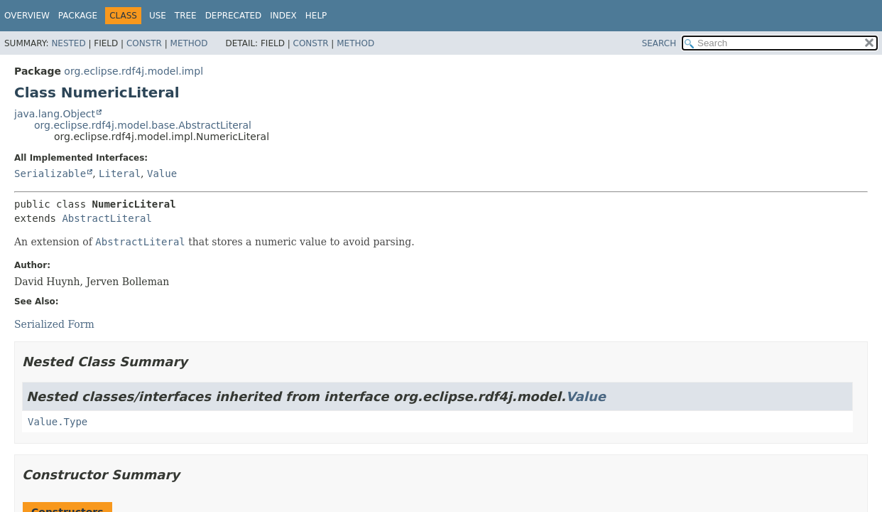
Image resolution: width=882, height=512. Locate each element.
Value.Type (57, 421)
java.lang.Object (54, 113)
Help (316, 16)
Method (189, 43)
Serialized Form (54, 324)
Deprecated (233, 16)
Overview (27, 16)
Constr (144, 43)
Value (162, 173)
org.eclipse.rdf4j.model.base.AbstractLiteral (142, 125)
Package (77, 16)
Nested (68, 43)
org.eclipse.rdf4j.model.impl (133, 71)
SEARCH (659, 43)
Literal (120, 173)
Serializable (50, 173)
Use (157, 16)
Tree (186, 16)
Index (283, 16)
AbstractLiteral (106, 218)
